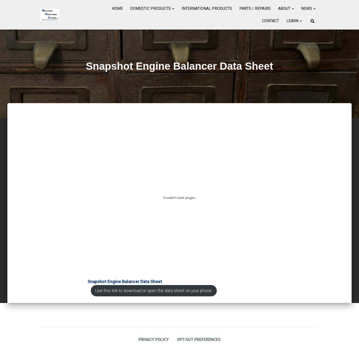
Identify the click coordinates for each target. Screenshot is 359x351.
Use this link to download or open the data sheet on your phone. (153, 290)
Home (117, 8)
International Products (207, 8)
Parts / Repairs (255, 8)
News (308, 8)
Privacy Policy (154, 339)
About (286, 8)
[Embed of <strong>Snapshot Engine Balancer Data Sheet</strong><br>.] (179, 198)
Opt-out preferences (199, 339)
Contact (270, 20)
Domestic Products (152, 8)
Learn (294, 20)
